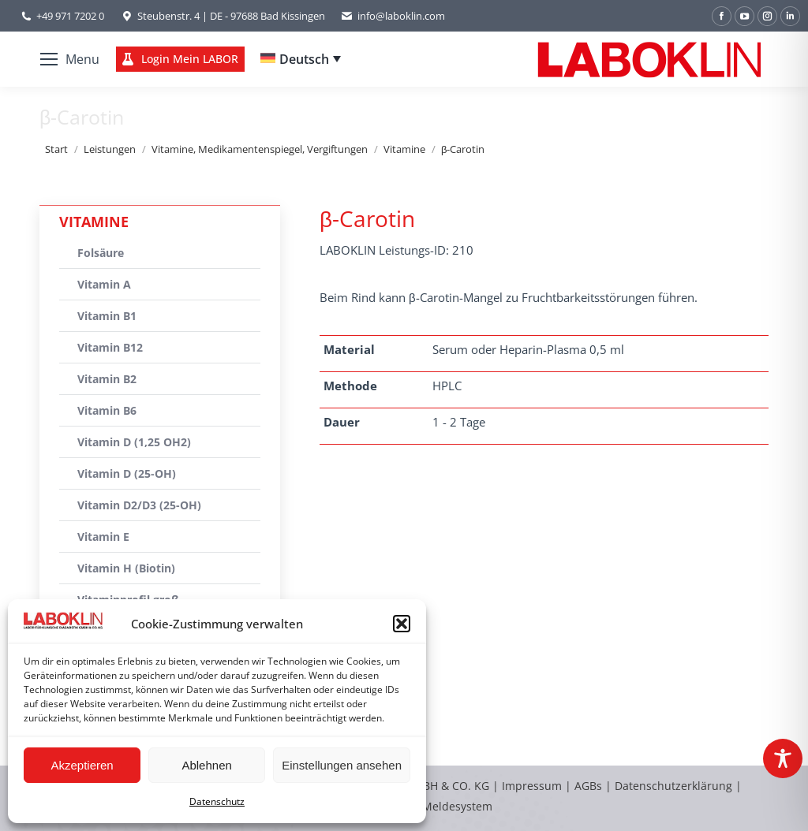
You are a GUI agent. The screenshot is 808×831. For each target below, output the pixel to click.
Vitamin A (104, 284)
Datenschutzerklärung (673, 785)
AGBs (589, 785)
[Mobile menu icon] (69, 59)
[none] (300, 59)
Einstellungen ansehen (342, 765)
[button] (401, 623)
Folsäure (100, 252)
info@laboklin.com (393, 16)
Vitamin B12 (110, 347)
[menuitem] (300, 59)
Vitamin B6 (107, 410)
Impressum (532, 785)
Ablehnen (206, 765)
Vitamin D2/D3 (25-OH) (139, 504)
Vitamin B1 (107, 315)
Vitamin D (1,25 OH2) (134, 441)
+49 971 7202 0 (70, 16)
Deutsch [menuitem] (304, 59)
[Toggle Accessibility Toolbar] (782, 758)
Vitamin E (103, 536)
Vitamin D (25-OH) (126, 473)
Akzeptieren (81, 765)
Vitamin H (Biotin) (126, 568)
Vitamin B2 (107, 378)
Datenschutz (217, 801)
